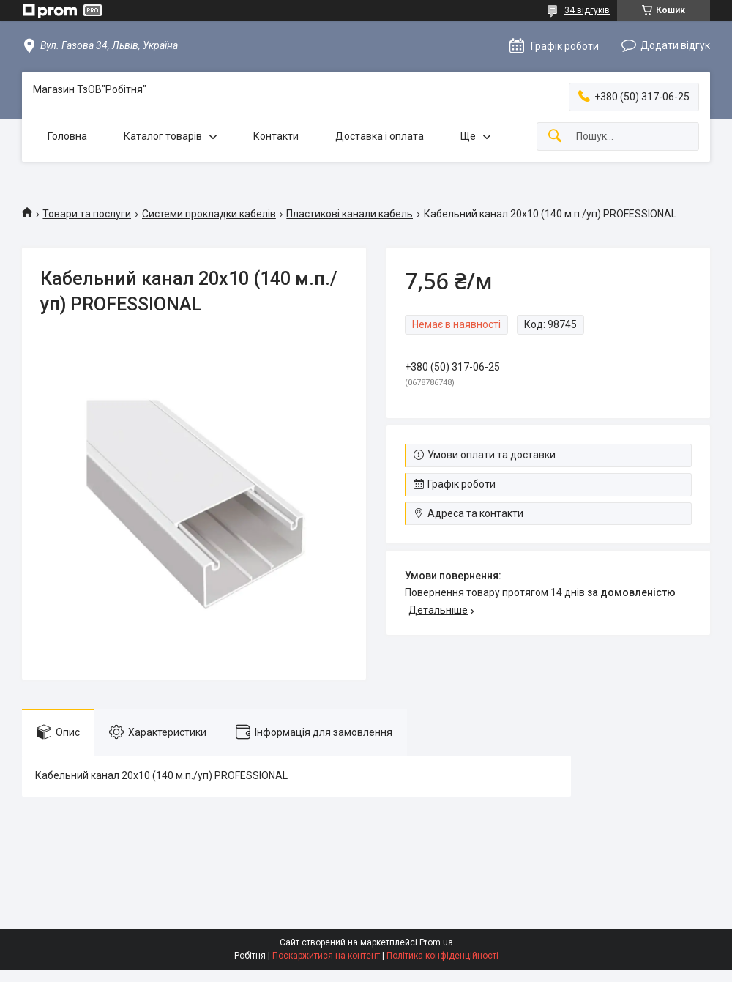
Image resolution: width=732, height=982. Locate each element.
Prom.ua (436, 942)
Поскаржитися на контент (326, 956)
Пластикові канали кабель (349, 214)
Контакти (276, 136)
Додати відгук (675, 45)
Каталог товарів (163, 136)
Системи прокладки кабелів (209, 214)
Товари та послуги (86, 214)
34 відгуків (587, 10)
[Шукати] (555, 136)
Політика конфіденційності (442, 956)
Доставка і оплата (379, 136)
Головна (67, 136)
